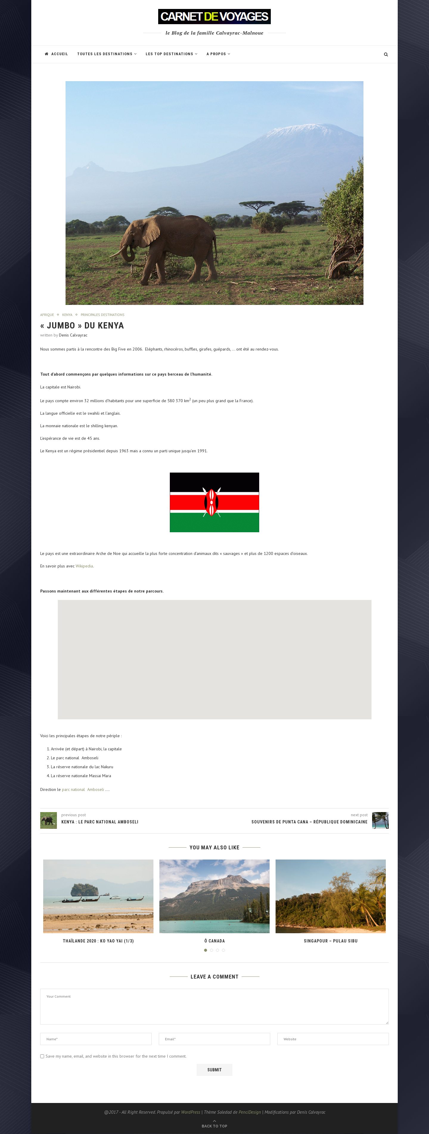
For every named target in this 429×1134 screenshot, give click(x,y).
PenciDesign (250, 1112)
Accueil (56, 54)
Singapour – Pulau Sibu (331, 941)
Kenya (68, 315)
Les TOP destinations (169, 54)
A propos (216, 54)
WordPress (190, 1112)
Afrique (47, 315)
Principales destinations (107, 315)
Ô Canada (214, 941)
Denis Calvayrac (73, 335)
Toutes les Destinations (105, 54)
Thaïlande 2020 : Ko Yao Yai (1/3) (98, 941)
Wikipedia (84, 566)
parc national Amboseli (83, 789)
